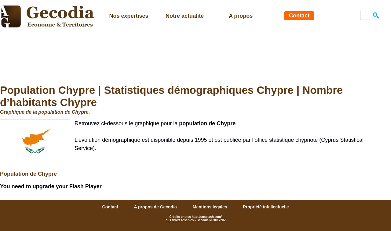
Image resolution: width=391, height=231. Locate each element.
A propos (241, 16)
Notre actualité (185, 16)
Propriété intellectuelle (266, 206)
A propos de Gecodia (156, 206)
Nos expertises (128, 16)
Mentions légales (210, 206)
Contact (299, 16)
